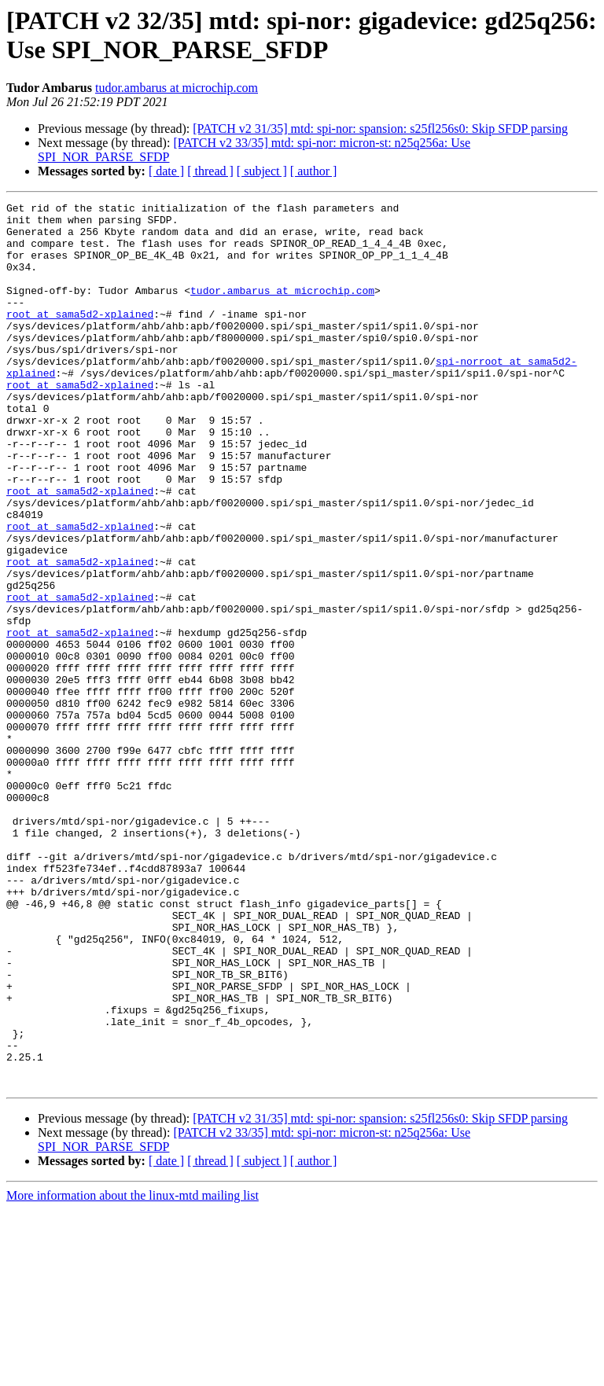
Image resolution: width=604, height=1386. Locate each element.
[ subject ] (262, 171)
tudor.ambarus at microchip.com (176, 87)
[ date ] (166, 171)
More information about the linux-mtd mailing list (132, 1372)
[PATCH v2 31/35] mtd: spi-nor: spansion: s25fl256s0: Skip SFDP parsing (380, 128)
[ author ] (313, 171)
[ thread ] (210, 171)
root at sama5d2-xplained (79, 337)
